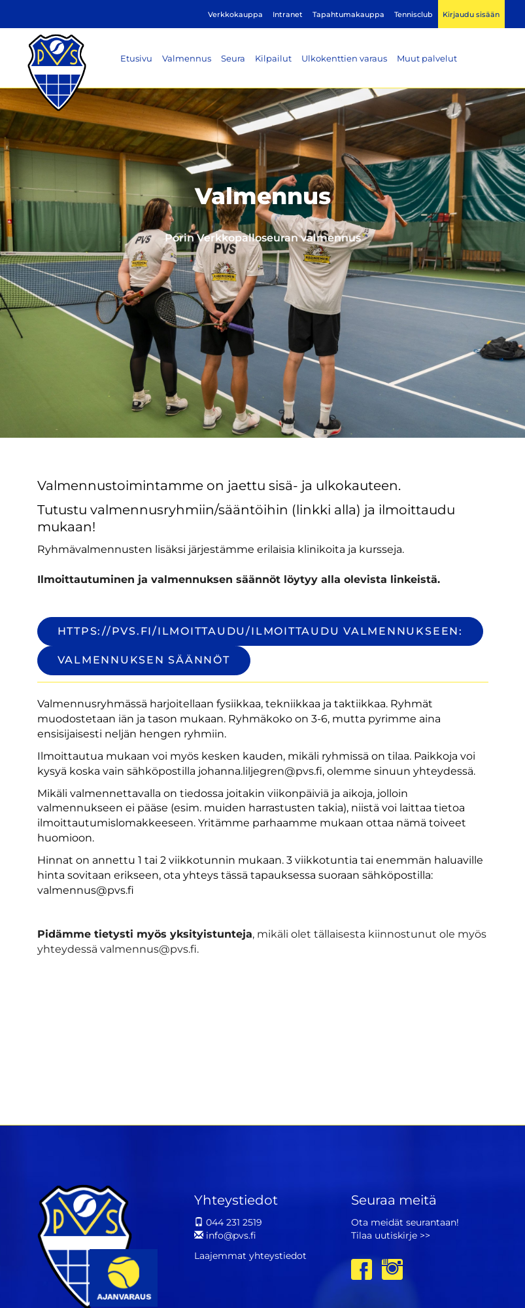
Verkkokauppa (235, 14)
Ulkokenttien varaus (344, 58)
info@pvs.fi (225, 1235)
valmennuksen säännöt (144, 660)
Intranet (288, 14)
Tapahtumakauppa (348, 14)
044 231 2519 (228, 1222)
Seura (233, 58)
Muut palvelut (427, 58)
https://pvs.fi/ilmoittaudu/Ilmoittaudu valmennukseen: (260, 631)
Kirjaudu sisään (471, 14)
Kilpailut (273, 58)
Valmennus (186, 58)
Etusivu (136, 58)
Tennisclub (413, 14)
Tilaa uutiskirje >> (390, 1235)
